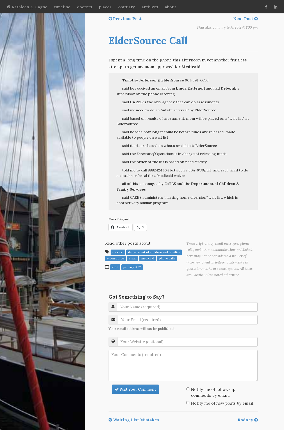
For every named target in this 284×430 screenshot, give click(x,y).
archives (150, 6)
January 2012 (132, 267)
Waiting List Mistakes (134, 419)
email (132, 258)
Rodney (248, 419)
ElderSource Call (148, 40)
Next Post (245, 18)
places (105, 6)
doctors (84, 6)
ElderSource (115, 258)
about (170, 6)
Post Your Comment (135, 389)
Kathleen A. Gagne (27, 6)
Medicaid (147, 258)
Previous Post (125, 18)
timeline (62, 6)
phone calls (167, 258)
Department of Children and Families (154, 252)
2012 (115, 267)
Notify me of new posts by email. (222, 403)
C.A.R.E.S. (117, 252)
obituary (126, 6)
